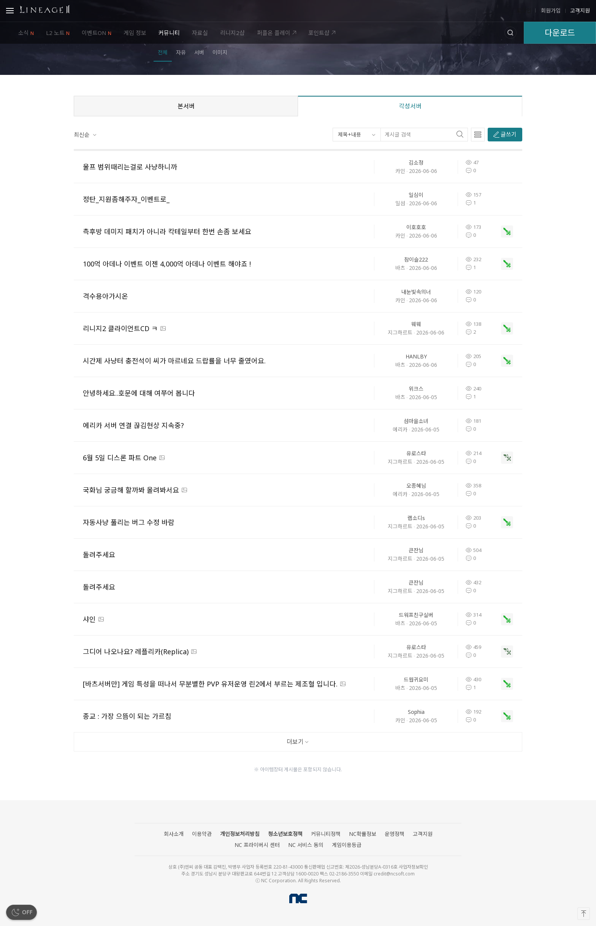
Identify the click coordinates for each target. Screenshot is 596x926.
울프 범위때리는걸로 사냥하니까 (130, 166)
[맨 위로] (583, 913)
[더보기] (298, 742)
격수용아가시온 (105, 296)
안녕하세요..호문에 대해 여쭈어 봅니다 (139, 393)
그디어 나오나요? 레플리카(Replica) (136, 651)
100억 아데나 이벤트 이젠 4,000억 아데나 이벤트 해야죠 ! (167, 263)
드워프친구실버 (416, 614)
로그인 (524, 11)
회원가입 (550, 11)
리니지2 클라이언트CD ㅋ (120, 328)
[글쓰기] (505, 134)
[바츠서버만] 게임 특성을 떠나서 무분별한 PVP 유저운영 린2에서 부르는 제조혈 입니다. (210, 683)
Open (10, 12)
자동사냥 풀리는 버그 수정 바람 (128, 522)
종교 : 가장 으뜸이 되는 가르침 (127, 716)
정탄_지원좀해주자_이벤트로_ (126, 199)
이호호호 (416, 227)
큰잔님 (416, 550)
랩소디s (416, 518)
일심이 (416, 194)
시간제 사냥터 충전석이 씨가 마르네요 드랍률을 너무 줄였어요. (174, 360)
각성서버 (410, 106)
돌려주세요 (99, 554)
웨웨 (416, 324)
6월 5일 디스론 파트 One (120, 457)
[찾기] (462, 134)
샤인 (89, 619)
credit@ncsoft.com (394, 874)
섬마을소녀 (416, 421)
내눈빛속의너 (416, 291)
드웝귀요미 (416, 679)
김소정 (416, 162)
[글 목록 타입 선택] (478, 134)
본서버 (186, 106)
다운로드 (560, 32)
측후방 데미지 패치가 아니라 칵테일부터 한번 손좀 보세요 (167, 231)
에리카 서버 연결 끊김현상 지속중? (133, 425)
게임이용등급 (346, 844)
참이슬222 (416, 259)
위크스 (416, 388)
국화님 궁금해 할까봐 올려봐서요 (131, 490)
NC (298, 898)
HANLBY (416, 356)
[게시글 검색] (418, 134)
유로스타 (416, 453)
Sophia (416, 711)
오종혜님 (416, 485)
